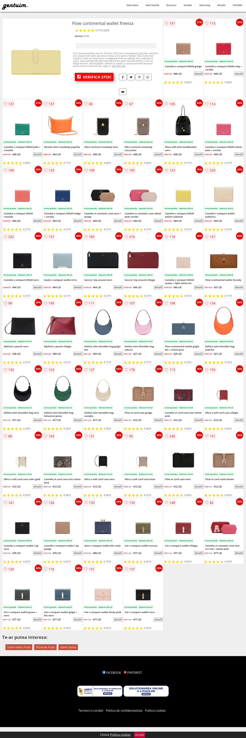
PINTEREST (133, 673)
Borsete (221, 5)
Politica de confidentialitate (124, 711)
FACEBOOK (111, 673)
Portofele (237, 5)
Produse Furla (45, 647)
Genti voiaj (204, 5)
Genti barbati (152, 5)
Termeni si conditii (90, 711)
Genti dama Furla (19, 647)
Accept (139, 735)
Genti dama (132, 5)
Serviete (188, 5)
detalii (198, 73)
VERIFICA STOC (94, 77)
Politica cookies (155, 711)
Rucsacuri (171, 5)
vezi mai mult (118, 66)
